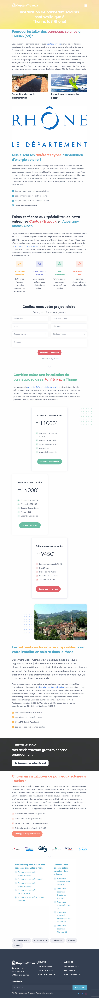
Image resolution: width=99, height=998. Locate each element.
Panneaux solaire (22, 940)
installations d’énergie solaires (52, 687)
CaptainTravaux (54, 44)
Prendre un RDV (71, 970)
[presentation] (16, 87)
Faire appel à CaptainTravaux (27, 834)
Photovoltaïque (41, 940)
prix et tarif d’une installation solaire (43, 387)
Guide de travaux (45, 970)
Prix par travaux (45, 966)
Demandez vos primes (48, 589)
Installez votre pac (30, 525)
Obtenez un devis (71, 966)
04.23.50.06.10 (19, 972)
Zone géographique (46, 974)
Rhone (18, 946)
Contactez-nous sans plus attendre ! (30, 763)
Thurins (72, 940)
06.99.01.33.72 (19, 968)
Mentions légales (20, 975)
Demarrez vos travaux (49, 461)
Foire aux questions (72, 974)
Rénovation (58, 940)
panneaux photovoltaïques (26, 246)
